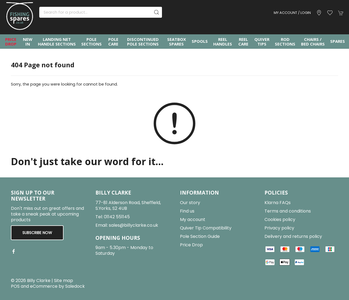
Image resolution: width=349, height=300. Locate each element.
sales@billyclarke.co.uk (133, 225)
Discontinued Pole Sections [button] (143, 41)
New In (27, 41)
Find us (187, 211)
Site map (63, 280)
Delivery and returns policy (293, 236)
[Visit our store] (319, 13)
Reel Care (243, 41)
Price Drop (10, 41)
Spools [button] (200, 41)
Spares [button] (337, 41)
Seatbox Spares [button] (176, 41)
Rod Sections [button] (285, 41)
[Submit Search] (156, 12)
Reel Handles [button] (222, 41)
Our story (190, 202)
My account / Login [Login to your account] (292, 12)
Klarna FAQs (277, 202)
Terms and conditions (287, 211)
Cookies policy (279, 219)
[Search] (100, 12)
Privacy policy (279, 228)
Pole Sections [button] (91, 41)
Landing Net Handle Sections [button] (57, 41)
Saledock (75, 286)
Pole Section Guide (200, 236)
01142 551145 (117, 217)
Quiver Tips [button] (261, 41)
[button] (330, 13)
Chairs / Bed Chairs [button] (313, 41)
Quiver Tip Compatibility (205, 228)
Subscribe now (37, 232)
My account (192, 219)
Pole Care (113, 41)
